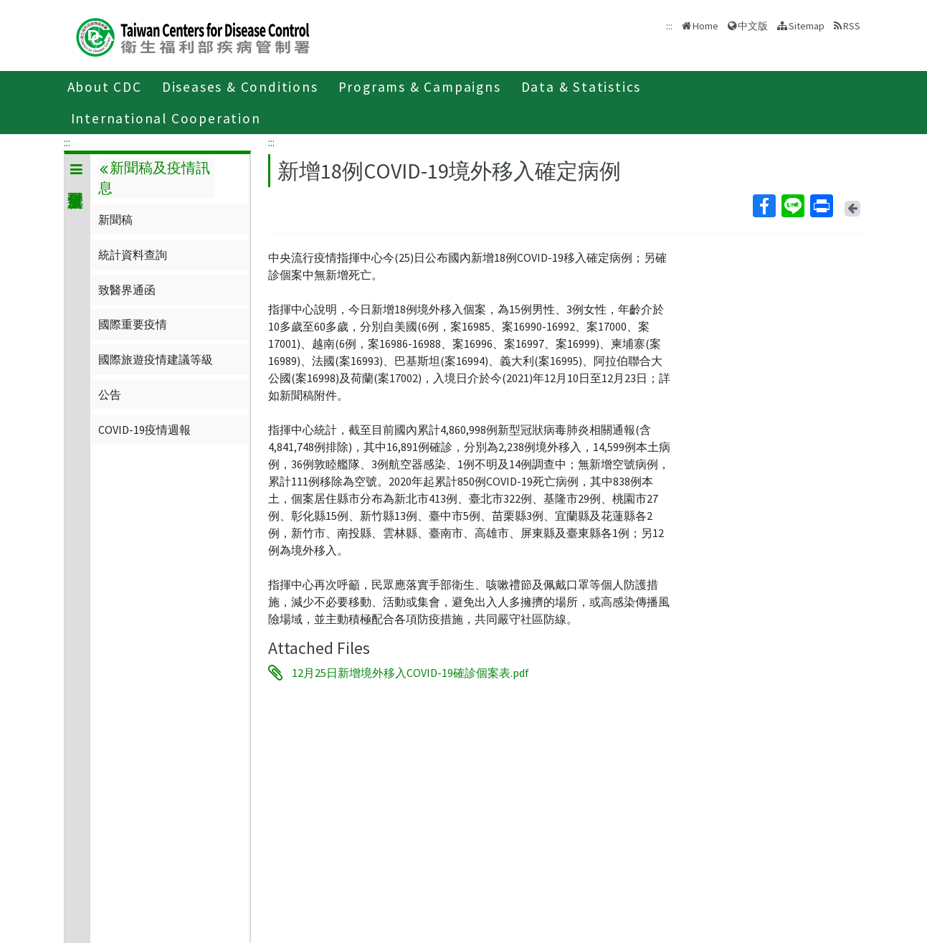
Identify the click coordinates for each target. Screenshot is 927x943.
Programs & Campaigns (419, 86)
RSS (851, 25)
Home (705, 25)
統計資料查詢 (132, 254)
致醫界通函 (127, 290)
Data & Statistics (581, 86)
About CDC (104, 86)
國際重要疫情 (132, 324)
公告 (109, 394)
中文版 (753, 26)
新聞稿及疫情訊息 (154, 177)
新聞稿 (115, 219)
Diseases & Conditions (240, 86)
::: (67, 142)
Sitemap (806, 25)
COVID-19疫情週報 (144, 429)
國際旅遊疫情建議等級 (155, 359)
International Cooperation (166, 118)
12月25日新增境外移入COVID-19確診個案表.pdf (410, 672)
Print (821, 205)
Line (792, 205)
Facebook (763, 205)
